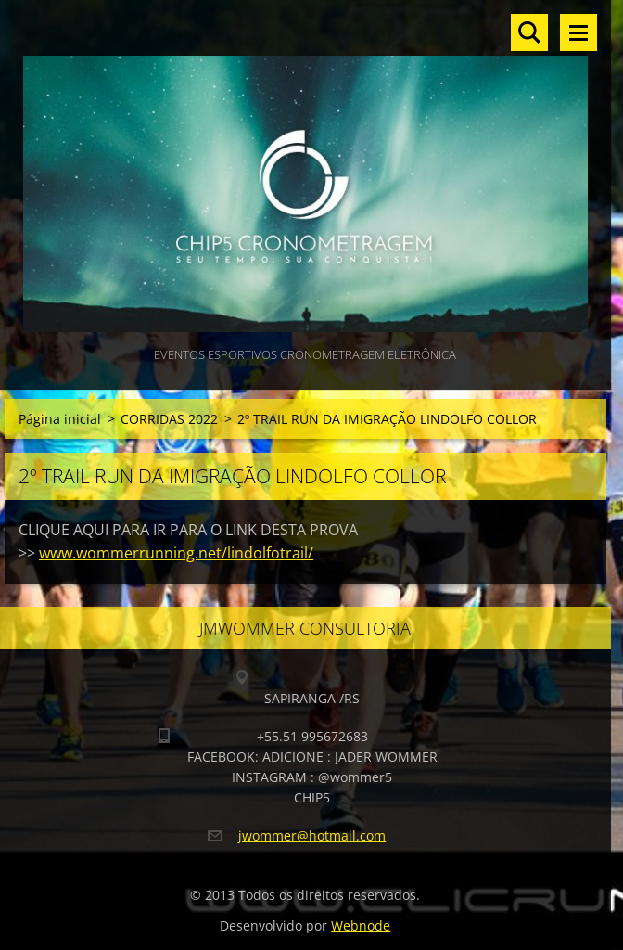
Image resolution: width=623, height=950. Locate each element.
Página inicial (60, 419)
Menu (578, 32)
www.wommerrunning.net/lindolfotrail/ (176, 553)
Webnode (360, 925)
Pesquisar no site (529, 32)
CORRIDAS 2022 (169, 419)
